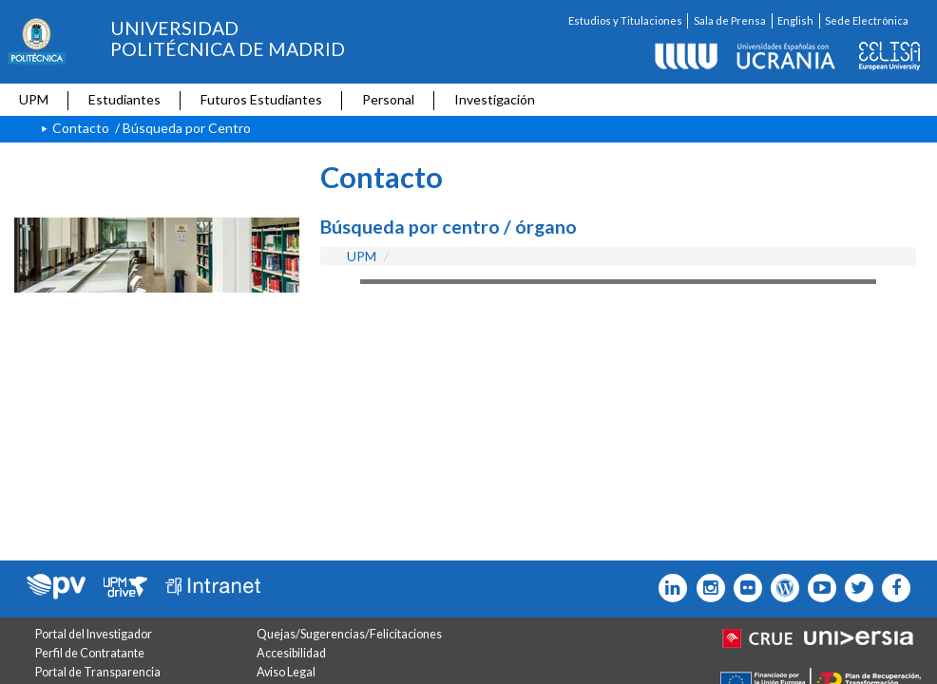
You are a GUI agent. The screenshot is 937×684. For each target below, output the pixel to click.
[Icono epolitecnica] (780, 588)
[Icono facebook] (891, 588)
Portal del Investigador (93, 634)
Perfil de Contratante (89, 653)
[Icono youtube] (817, 588)
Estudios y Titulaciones (625, 20)
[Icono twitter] (743, 588)
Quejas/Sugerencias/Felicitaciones (349, 634)
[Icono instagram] (705, 588)
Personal (388, 99)
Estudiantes (124, 99)
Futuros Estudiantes (261, 99)
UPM (33, 99)
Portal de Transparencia (98, 672)
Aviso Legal (286, 672)
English (795, 20)
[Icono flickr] (854, 588)
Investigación (494, 99)
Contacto (80, 128)
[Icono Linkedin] (668, 588)
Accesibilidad (291, 653)
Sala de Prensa (730, 20)
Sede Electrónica (866, 20)
